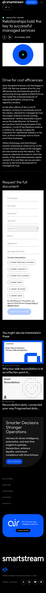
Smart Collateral (19, 276)
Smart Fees (15, 282)
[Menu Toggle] (42, 2)
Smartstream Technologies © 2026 (19, 576)
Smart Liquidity (18, 269)
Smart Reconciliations (21, 262)
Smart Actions (17, 289)
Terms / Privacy (10, 582)
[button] (4, 37)
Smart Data (15, 296)
